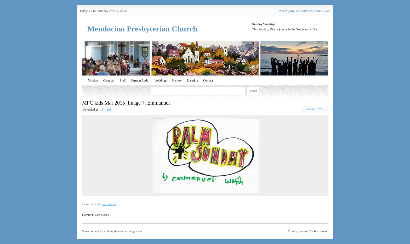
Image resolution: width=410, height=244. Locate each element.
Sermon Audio (140, 80)
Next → (322, 109)
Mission (93, 80)
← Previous (309, 109)
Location (192, 80)
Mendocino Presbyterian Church (142, 28)
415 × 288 (105, 109)
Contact (208, 80)
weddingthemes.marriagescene (123, 231)
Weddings (161, 80)
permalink (109, 204)
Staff (123, 80)
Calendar (109, 80)
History (176, 80)
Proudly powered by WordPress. (308, 231)
